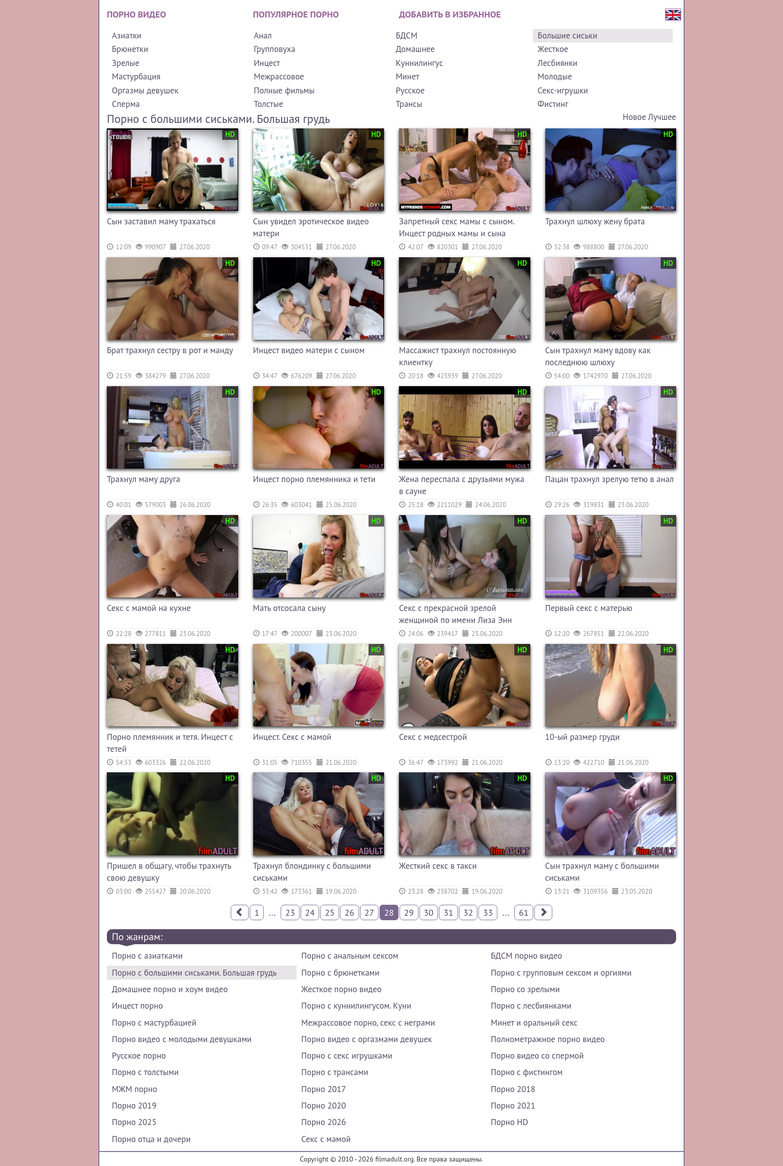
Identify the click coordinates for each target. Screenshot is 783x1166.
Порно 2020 (323, 1105)
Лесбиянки (558, 62)
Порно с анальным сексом (349, 955)
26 (350, 912)
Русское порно (139, 1055)
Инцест (267, 62)
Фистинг (553, 103)
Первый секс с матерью (589, 607)
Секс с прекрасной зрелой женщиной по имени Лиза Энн (455, 613)
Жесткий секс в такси (438, 865)
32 (468, 912)
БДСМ (406, 35)
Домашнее (414, 48)
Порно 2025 (134, 1122)
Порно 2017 (323, 1089)
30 (429, 912)
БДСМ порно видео (526, 955)
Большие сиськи (568, 35)
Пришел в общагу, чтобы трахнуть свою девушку (169, 871)
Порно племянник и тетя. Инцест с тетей (170, 742)
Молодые (555, 76)
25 (330, 912)
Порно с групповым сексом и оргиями (561, 972)
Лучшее (662, 116)
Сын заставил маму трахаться (161, 221)
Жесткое (553, 48)
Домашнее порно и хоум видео (170, 989)
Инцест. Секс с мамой (292, 736)
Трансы (408, 103)
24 (310, 912)
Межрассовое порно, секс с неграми (368, 1022)
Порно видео (136, 14)
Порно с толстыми (145, 1072)
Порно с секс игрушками (346, 1055)
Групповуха (274, 48)
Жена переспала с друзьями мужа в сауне (461, 485)
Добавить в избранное (450, 14)
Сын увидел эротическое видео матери (311, 227)
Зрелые (125, 62)
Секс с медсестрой (433, 736)
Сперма (126, 103)
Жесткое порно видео (341, 989)
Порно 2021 (513, 1105)
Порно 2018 (513, 1089)
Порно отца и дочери (151, 1139)
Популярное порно (296, 14)
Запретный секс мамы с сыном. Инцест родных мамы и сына (456, 227)
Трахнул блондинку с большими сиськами (312, 871)
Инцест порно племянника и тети (314, 479)
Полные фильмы (284, 90)
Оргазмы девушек (145, 90)
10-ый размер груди (582, 736)
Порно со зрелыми (525, 989)
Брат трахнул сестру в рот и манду (170, 350)
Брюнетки (130, 48)
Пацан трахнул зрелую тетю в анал (609, 479)
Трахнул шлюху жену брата (595, 221)
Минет (407, 76)
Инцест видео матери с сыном (309, 350)
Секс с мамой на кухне (149, 607)
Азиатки (126, 35)
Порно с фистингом (527, 1072)
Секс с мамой (326, 1139)
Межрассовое (279, 76)
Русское (409, 90)
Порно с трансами (334, 1072)
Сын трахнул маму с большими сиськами (602, 871)
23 (290, 912)
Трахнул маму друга (143, 479)
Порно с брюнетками (340, 972)
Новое (634, 116)
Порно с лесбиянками (531, 1005)
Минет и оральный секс (534, 1022)
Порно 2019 (134, 1105)
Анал (263, 35)
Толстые (268, 103)
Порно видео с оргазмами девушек (366, 1039)
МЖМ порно (134, 1089)
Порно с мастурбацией (154, 1022)
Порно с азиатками (147, 955)
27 (370, 912)
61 (524, 912)
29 (409, 912)
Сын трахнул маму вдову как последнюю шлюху (598, 356)
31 (448, 912)
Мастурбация (136, 76)
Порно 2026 (323, 1122)
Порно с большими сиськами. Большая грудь (194, 972)
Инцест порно (137, 1005)
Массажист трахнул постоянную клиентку (457, 356)
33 (488, 912)
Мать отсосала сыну (289, 607)
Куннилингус (419, 62)
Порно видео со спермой (537, 1055)
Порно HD (509, 1122)
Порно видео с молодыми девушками (182, 1039)
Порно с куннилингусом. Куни (356, 1005)
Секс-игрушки (563, 90)
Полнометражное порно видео (548, 1039)
